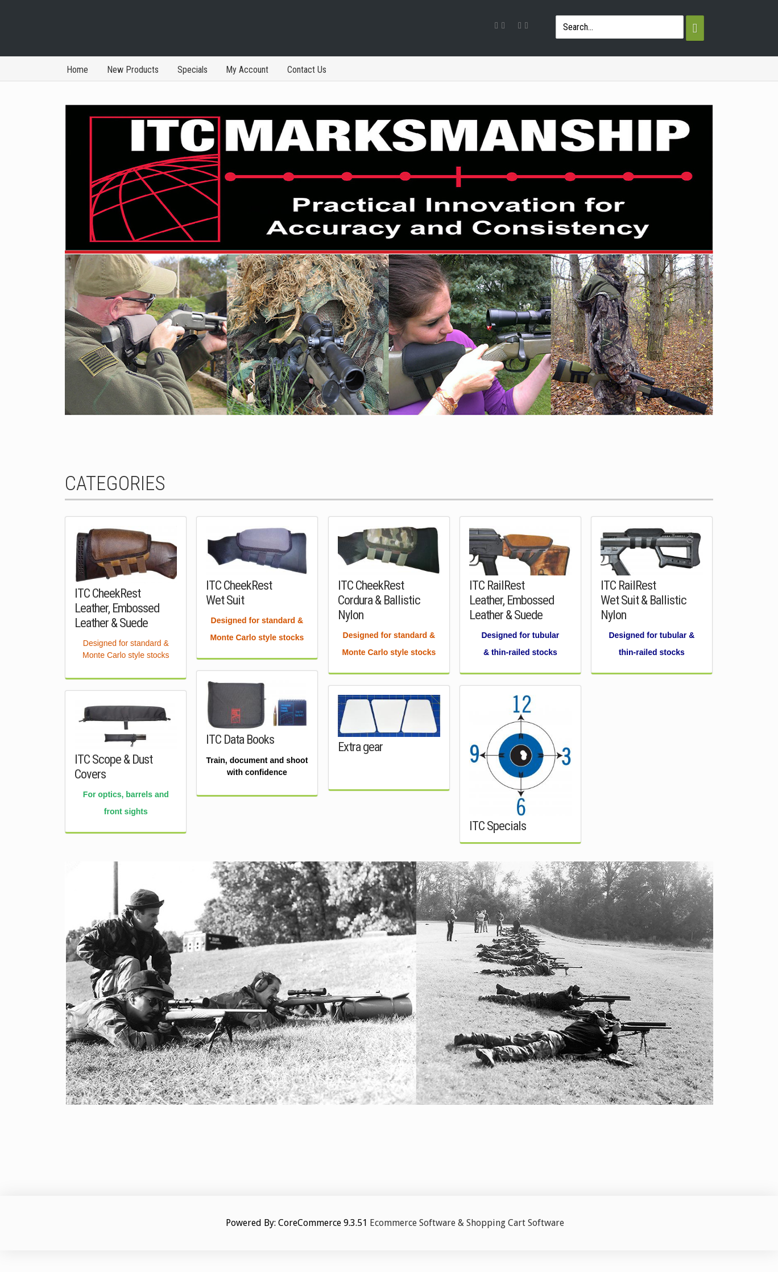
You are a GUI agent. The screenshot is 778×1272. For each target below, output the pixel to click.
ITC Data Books (240, 739)
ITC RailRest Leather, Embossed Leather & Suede (511, 600)
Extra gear (360, 746)
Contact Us (306, 69)
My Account (247, 69)
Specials (192, 69)
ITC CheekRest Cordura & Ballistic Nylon (379, 600)
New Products (133, 69)
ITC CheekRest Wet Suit (239, 592)
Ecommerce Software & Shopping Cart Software (467, 1222)
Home (77, 69)
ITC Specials (497, 825)
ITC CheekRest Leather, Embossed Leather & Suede (117, 608)
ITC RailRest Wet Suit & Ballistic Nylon (643, 600)
